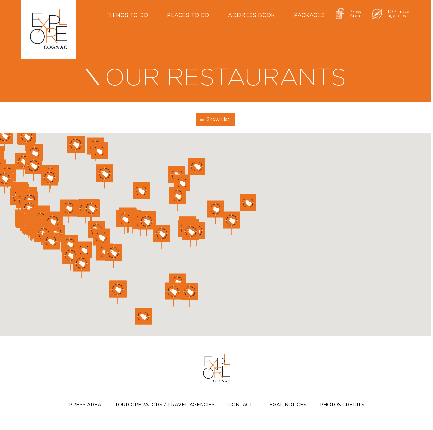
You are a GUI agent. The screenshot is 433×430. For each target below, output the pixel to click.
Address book (251, 15)
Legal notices (286, 404)
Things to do (127, 15)
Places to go (188, 15)
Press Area (85, 404)
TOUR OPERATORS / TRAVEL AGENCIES (165, 404)
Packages (309, 15)
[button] (215, 212)
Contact (240, 404)
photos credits (342, 404)
